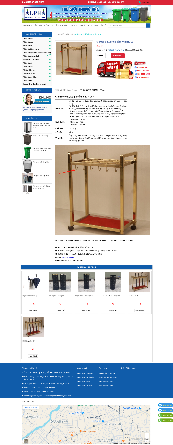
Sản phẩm (38, 25)
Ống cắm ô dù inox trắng (29, 296)
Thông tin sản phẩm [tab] (66, 90)
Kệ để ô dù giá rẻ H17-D (29, 341)
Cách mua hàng (61, 25)
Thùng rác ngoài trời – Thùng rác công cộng (37, 52)
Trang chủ (27, 25)
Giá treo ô (69, 34)
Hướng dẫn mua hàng (107, 373)
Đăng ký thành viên (106, 385)
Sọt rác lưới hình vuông (40, 136)
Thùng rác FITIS (28, 80)
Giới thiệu (48, 25)
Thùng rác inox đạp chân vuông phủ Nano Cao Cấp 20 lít (41, 126)
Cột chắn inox (27, 45)
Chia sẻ (82, 25)
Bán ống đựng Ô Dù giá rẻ (56, 296)
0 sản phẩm (146, 2)
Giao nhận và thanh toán (108, 377)
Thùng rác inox (28, 42)
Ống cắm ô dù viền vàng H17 (84, 296)
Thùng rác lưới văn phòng (41, 162)
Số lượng (99, 55)
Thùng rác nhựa (28, 38)
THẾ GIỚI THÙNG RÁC (116, 50)
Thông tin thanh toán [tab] (92, 90)
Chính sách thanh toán (85, 373)
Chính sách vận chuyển (85, 377)
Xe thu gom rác (28, 66)
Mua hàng (118, 55)
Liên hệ (103, 25)
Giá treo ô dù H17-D (134, 296)
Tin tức (73, 25)
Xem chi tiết (33, 311)
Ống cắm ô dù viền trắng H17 (111, 296)
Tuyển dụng (92, 25)
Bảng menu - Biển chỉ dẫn (31, 59)
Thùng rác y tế (27, 63)
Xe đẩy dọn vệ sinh (29, 73)
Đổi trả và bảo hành (106, 381)
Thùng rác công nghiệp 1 (31, 56)
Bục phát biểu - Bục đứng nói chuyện (34, 84)
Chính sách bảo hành (84, 385)
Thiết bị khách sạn (29, 70)
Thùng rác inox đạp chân (41, 175)
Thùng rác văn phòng (30, 77)
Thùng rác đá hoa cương (31, 49)
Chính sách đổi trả (83, 381)
